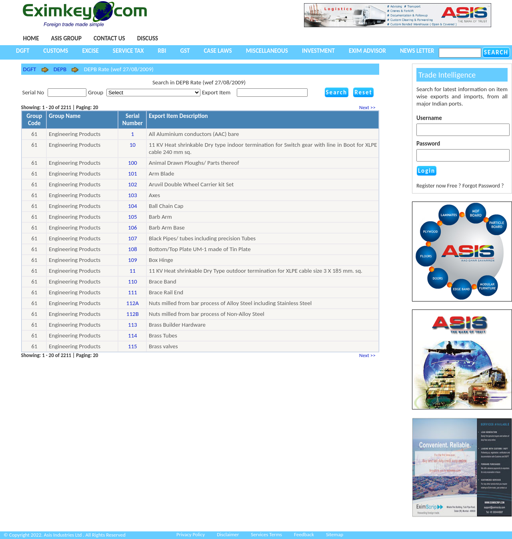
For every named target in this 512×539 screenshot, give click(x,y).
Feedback (304, 534)
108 (132, 249)
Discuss (147, 38)
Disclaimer (228, 534)
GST (185, 50)
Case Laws (218, 50)
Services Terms (266, 534)
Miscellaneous (267, 50)
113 (132, 324)
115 (132, 346)
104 (132, 206)
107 (132, 238)
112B (132, 313)
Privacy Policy (190, 534)
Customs (55, 50)
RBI (162, 50)
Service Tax (128, 50)
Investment (318, 50)
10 (133, 144)
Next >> (368, 107)
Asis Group (66, 38)
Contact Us (109, 38)
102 (132, 184)
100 (132, 162)
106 (132, 227)
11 (133, 270)
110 (132, 281)
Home (31, 38)
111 (132, 292)
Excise (90, 50)
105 (132, 216)
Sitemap (334, 534)
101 (132, 173)
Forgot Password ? (483, 185)
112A (132, 303)
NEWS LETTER (417, 50)
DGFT (22, 50)
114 (132, 335)
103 (132, 195)
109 (132, 260)
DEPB (60, 69)
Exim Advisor (367, 50)
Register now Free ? (438, 185)
